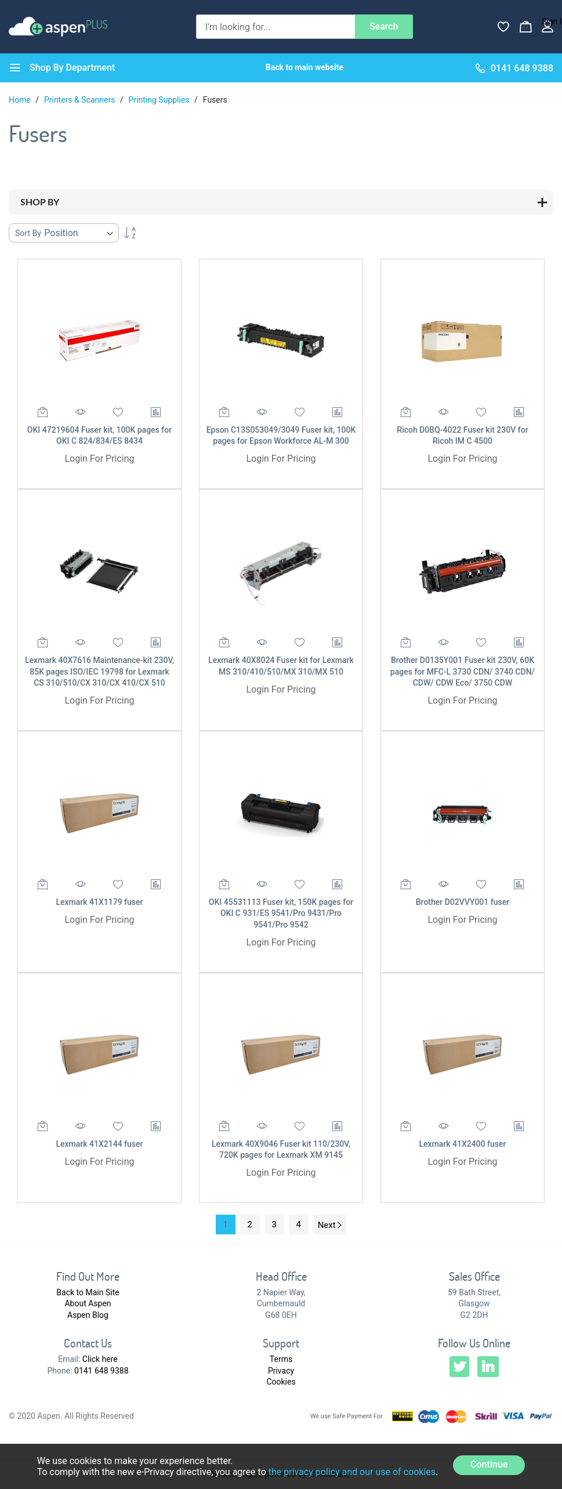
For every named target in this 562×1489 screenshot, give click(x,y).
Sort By (28, 233)
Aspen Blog (87, 1315)
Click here (100, 1359)
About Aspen (87, 1303)
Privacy (281, 1370)
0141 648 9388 (101, 1370)
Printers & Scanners (80, 99)
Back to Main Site (87, 1292)
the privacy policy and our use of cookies (352, 1471)
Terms (281, 1359)
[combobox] (275, 27)
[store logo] (58, 26)
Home (20, 99)
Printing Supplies (160, 99)
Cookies (280, 1381)
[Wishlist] (503, 27)
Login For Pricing (99, 458)
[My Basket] (525, 27)
